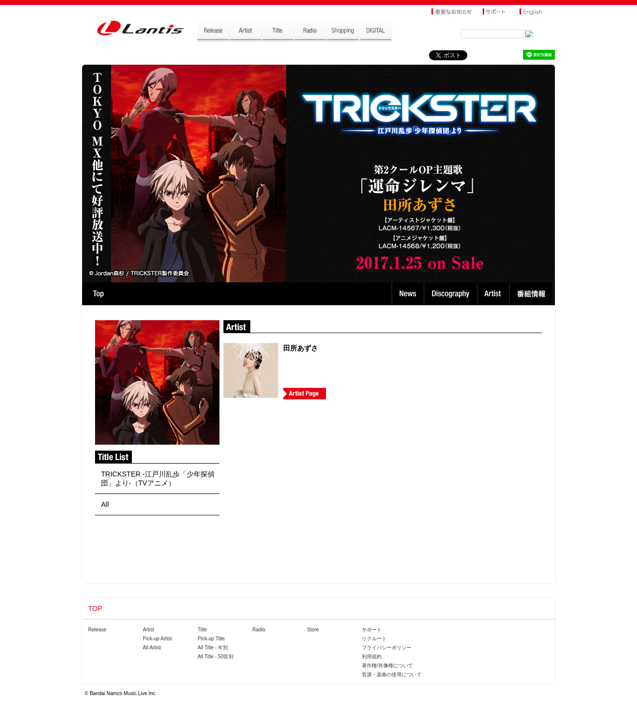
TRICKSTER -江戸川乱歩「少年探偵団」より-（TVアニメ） (157, 478)
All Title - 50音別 (215, 656)
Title (202, 629)
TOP (98, 293)
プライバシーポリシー (387, 647)
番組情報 (533, 293)
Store (313, 629)
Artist (494, 293)
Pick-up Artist (157, 638)
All (105, 504)
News (408, 293)
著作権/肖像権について (387, 665)
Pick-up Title (211, 638)
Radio (258, 629)
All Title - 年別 (213, 647)
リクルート (374, 638)
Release (97, 629)
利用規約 (372, 656)
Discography (451, 293)
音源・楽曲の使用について (392, 674)
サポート (372, 629)
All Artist (152, 647)
